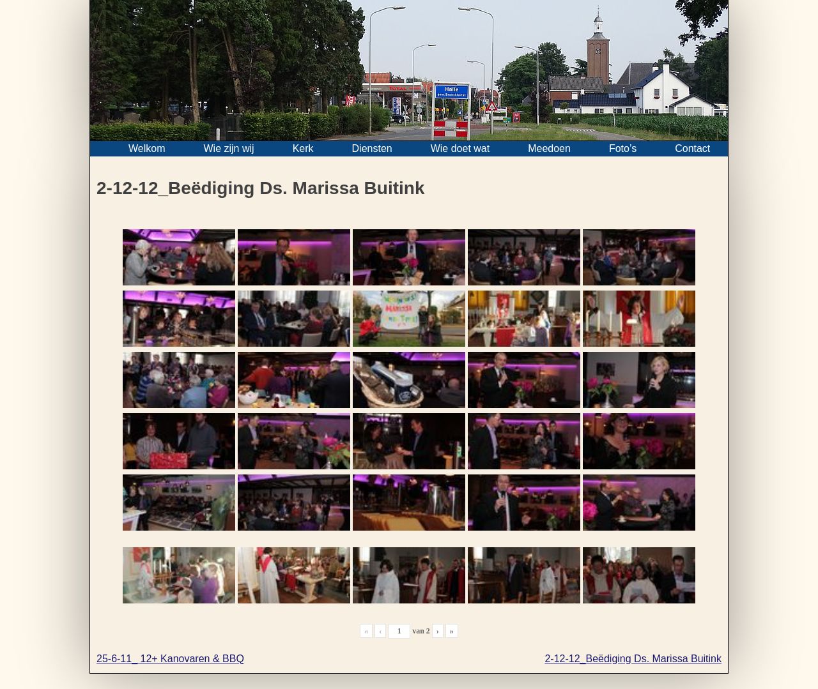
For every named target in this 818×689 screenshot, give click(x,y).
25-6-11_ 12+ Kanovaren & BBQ (170, 658)
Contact (692, 148)
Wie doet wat (460, 148)
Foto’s (623, 148)
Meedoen (549, 148)
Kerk (303, 148)
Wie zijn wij (229, 148)
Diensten (372, 148)
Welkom (147, 148)
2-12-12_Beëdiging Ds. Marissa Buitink (633, 658)
